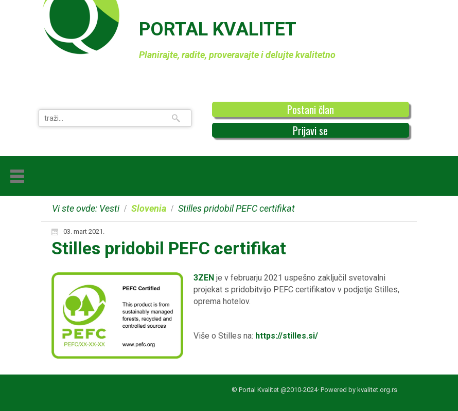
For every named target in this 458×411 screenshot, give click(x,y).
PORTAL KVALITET (217, 29)
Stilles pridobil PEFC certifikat (168, 248)
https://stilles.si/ (286, 336)
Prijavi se (310, 130)
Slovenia (148, 208)
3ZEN (203, 278)
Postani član (310, 109)
